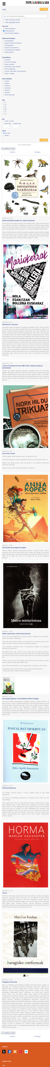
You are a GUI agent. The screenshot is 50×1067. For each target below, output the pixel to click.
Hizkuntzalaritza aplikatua (12, 33)
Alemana (7, 90)
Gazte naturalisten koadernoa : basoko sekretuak (18, 220)
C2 (5, 114)
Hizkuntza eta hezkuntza (12, 47)
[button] (8, 148)
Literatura (7, 60)
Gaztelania (8, 88)
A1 (5, 102)
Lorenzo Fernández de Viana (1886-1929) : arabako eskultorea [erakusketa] (22, 367)
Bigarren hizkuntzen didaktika (13, 43)
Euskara (7, 81)
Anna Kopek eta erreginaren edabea (14, 548)
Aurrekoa (12, 152)
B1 (5, 107)
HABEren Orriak (6, 1061)
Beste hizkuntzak (9, 95)
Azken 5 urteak (9, 121)
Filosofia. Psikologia (10, 62)
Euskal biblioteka (9, 31)
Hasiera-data (7, 123)
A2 (5, 105)
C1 (5, 111)
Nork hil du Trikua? (8, 453)
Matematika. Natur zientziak (13, 66)
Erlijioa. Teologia (9, 73)
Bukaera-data (17, 123)
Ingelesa (7, 83)
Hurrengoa (37, 152)
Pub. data (7, 133)
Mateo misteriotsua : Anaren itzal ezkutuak (16, 634)
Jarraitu (5, 1047)
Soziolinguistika (9, 41)
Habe (3, 1065)
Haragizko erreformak (9, 982)
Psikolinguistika (9, 45)
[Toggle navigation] (4, 4)
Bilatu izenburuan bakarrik (12, 20)
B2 (5, 109)
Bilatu (44, 9)
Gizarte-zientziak (9, 64)
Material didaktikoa (10, 28)
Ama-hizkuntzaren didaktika (12, 50)
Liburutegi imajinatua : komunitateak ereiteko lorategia (20, 699)
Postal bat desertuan (9, 788)
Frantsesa (7, 85)
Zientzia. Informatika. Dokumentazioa (15, 71)
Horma (4, 893)
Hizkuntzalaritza (9, 52)
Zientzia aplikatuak (10, 69)
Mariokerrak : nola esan (10, 324)
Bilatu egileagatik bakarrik (12, 22)
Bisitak (7, 135)
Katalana (7, 92)
